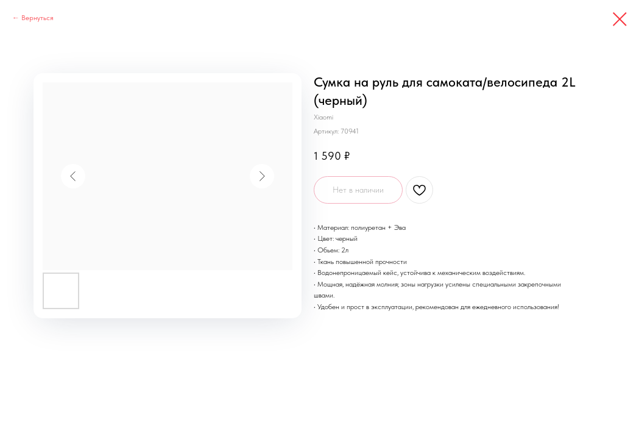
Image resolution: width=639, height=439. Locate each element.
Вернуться (37, 17)
